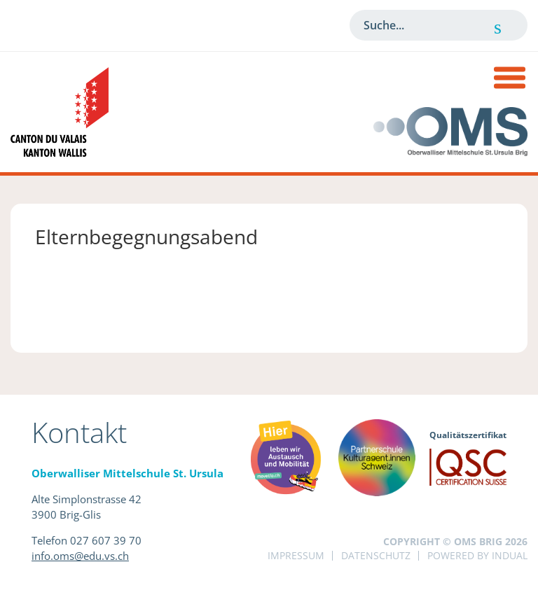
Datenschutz (376, 555)
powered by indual (477, 555)
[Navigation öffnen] (509, 79)
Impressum (296, 555)
